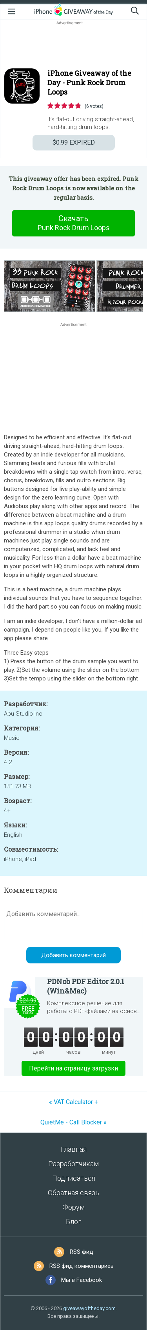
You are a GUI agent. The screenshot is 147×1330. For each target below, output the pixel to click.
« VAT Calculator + (73, 1102)
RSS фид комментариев (81, 1265)
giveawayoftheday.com (89, 1308)
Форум (73, 1207)
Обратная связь (73, 1193)
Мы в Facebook (81, 1279)
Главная (74, 1149)
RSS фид (81, 1251)
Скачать (73, 223)
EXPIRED (74, 142)
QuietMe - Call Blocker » (73, 1122)
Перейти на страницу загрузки (73, 1068)
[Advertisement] (73, 45)
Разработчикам (73, 1164)
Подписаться (73, 1178)
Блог (73, 1221)
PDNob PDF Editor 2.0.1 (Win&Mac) (85, 986)
